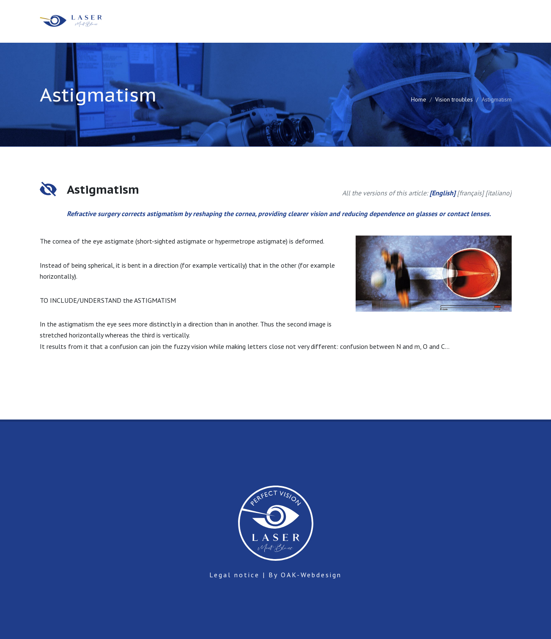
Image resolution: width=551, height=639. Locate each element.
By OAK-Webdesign (305, 574)
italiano (499, 193)
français (470, 193)
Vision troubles (454, 99)
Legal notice (234, 574)
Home (418, 99)
